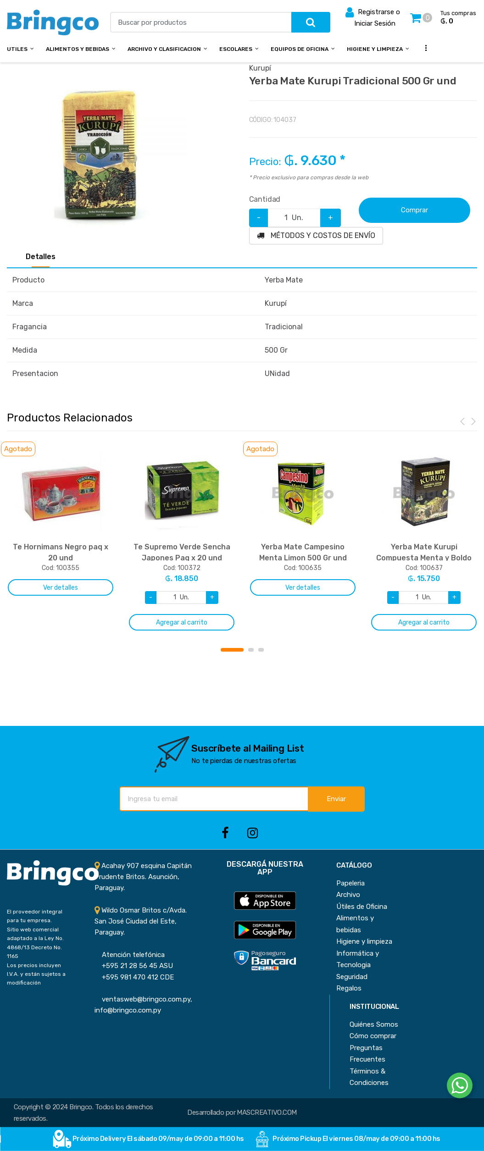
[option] (102, 157)
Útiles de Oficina (361, 906)
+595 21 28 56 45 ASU (134, 966)
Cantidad (265, 199)
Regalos (349, 988)
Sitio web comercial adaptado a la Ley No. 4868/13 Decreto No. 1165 (35, 942)
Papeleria (350, 883)
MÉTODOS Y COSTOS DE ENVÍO (316, 235)
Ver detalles (60, 588)
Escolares (235, 49)
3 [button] (261, 650)
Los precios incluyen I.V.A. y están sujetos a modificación (36, 974)
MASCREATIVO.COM (266, 1112)
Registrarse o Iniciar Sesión (372, 16)
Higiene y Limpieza (375, 49)
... (423, 47)
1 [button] (232, 650)
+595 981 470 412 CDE (134, 977)
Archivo (348, 895)
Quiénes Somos (374, 1024)
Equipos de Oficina (299, 49)
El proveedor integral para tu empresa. (34, 916)
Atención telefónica (130, 955)
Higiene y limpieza (364, 941)
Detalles (41, 257)
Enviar (336, 799)
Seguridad (351, 977)
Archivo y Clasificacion (164, 49)
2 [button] (251, 650)
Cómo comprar (373, 1036)
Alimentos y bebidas (77, 49)
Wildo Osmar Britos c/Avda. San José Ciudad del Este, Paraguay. (141, 921)
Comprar (414, 210)
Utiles (17, 49)
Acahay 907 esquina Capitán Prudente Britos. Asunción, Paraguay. (143, 877)
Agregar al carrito (181, 622)
